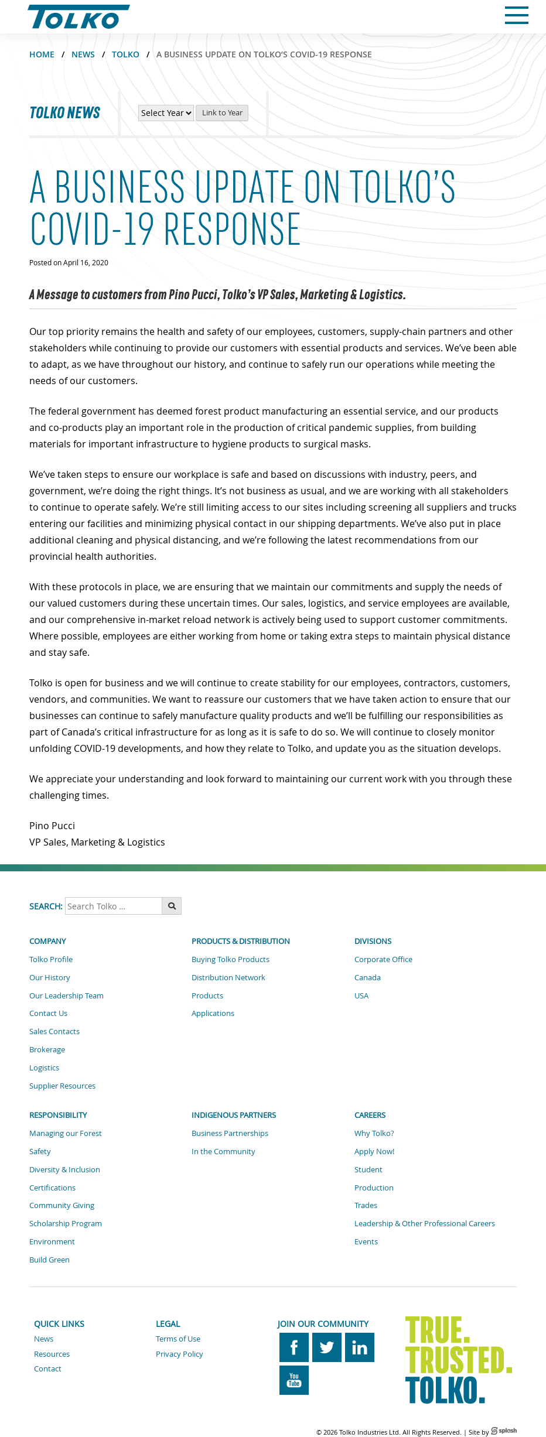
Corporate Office (383, 959)
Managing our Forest (65, 1133)
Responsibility (58, 1115)
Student (368, 1169)
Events (366, 1241)
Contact (48, 1368)
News (43, 1338)
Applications (213, 1013)
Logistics (44, 1067)
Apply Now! (374, 1151)
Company (47, 941)
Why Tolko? (374, 1133)
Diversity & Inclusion (64, 1169)
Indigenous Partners (234, 1115)
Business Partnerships (230, 1133)
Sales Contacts (54, 1031)
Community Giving (61, 1205)
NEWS (83, 54)
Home (41, 54)
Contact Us (48, 1013)
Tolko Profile (51, 959)
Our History (49, 977)
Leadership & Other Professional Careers (424, 1223)
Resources (52, 1354)
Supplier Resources (62, 1085)
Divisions (372, 941)
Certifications (52, 1187)
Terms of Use (178, 1338)
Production (374, 1187)
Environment (52, 1241)
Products (207, 995)
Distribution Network (228, 977)
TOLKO (125, 54)
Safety (40, 1151)
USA (361, 995)
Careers (369, 1115)
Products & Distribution (241, 941)
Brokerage (47, 1049)
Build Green (49, 1259)
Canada (367, 977)
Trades (365, 1205)
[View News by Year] (166, 113)
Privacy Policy (179, 1354)
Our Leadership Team (66, 995)
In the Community (223, 1151)
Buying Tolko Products (230, 959)
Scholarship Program (65, 1223)
